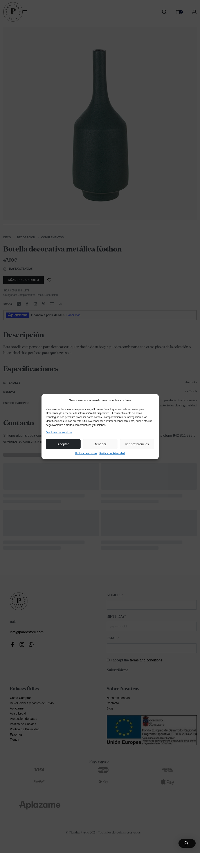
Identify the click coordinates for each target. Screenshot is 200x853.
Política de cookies (86, 453)
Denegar (100, 444)
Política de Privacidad (112, 453)
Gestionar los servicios (59, 432)
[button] (187, 843)
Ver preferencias (137, 444)
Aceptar (63, 444)
